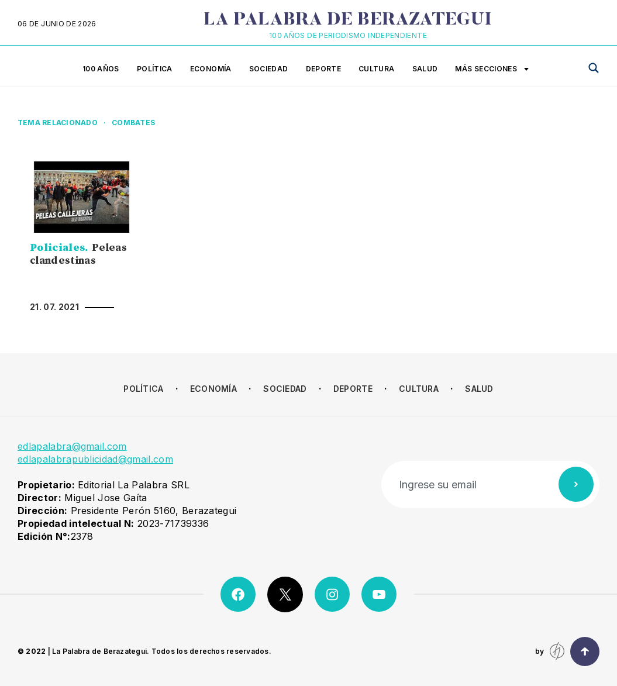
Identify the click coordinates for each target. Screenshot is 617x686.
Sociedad (268, 68)
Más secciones (492, 69)
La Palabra (348, 20)
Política (155, 68)
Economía (211, 68)
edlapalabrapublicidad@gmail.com (95, 459)
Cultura (377, 68)
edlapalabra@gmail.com (72, 446)
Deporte (324, 68)
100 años (100, 68)
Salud (425, 68)
